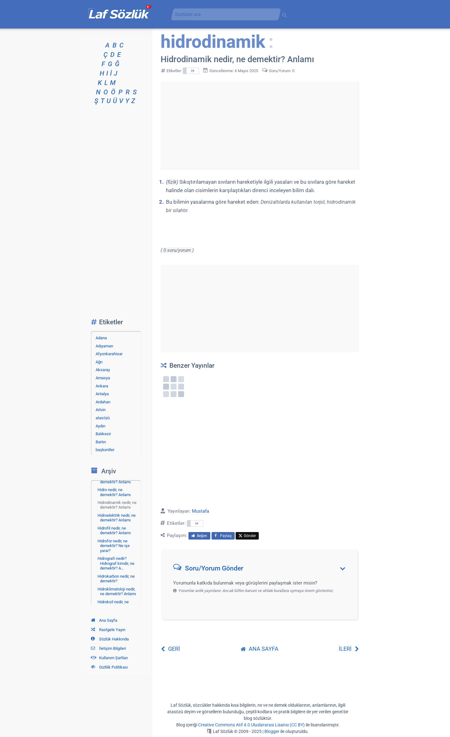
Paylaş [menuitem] (223, 536)
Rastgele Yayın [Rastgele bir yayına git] (108, 629)
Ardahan (103, 402)
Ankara (102, 386)
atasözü (103, 418)
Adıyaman (104, 346)
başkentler (105, 449)
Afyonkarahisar (109, 353)
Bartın (101, 442)
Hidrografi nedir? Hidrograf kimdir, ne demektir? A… (116, 563)
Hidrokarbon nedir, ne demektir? (116, 579)
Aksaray (103, 369)
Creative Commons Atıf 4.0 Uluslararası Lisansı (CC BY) (251, 724)
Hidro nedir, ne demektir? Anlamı (114, 492)
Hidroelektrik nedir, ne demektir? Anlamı (117, 518)
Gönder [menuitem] (247, 536)
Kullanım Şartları (109, 657)
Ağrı (99, 362)
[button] (262, 569)
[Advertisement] (260, 125)
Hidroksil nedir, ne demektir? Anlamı (114, 604)
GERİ (170, 648)
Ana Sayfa (104, 620)
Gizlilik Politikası (109, 667)
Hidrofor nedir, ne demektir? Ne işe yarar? (114, 546)
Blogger (271, 731)
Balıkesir (103, 433)
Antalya (102, 393)
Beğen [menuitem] (199, 536)
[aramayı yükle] (223, 14)
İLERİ (349, 648)
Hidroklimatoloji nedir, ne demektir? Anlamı (117, 591)
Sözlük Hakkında (110, 639)
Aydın (100, 426)
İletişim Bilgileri (108, 648)
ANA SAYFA (259, 648)
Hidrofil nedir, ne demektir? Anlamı (114, 530)
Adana (101, 338)
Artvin (101, 409)
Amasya (103, 378)
